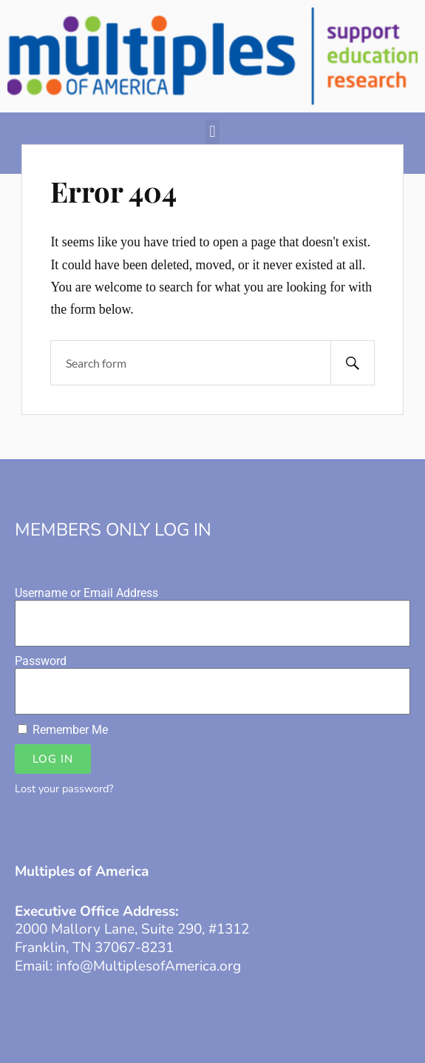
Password (41, 661)
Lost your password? (64, 788)
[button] (212, 132)
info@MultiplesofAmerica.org (148, 966)
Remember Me (63, 730)
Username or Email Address (86, 593)
